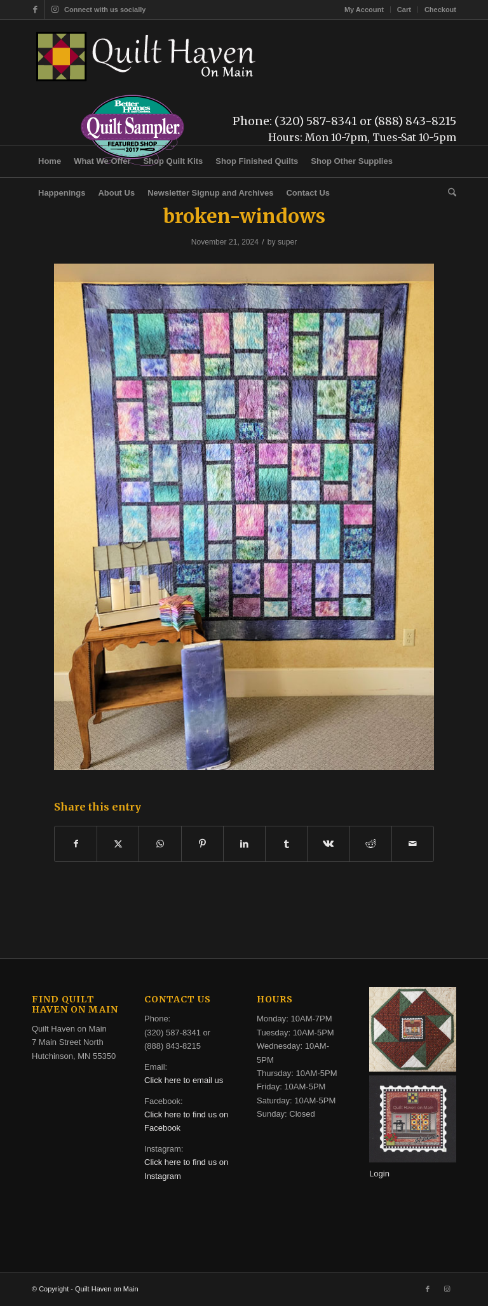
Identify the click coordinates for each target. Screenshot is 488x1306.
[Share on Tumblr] (286, 843)
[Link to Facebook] (35, 9)
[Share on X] (118, 843)
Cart (404, 9)
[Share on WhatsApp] (159, 843)
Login (379, 1173)
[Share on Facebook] (76, 843)
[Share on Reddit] (370, 843)
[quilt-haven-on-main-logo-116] (147, 56)
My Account (364, 9)
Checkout (440, 9)
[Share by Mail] (412, 843)
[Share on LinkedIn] (244, 843)
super (287, 242)
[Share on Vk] (328, 843)
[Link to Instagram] (54, 9)
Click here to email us (183, 1080)
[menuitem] (364, 9)
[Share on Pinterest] (202, 843)
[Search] (449, 193)
